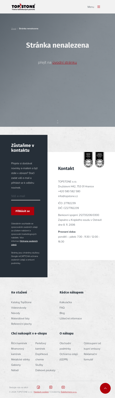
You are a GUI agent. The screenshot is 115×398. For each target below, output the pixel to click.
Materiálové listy (20, 318)
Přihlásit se (23, 211)
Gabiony (16, 365)
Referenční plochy (21, 324)
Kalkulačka (66, 302)
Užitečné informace (71, 318)
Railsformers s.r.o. (69, 391)
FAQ (62, 307)
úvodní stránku (64, 62)
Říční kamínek (19, 343)
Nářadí (15, 370)
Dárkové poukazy (45, 370)
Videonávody (18, 307)
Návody (15, 313)
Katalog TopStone (21, 302)
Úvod (13, 28)
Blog (62, 313)
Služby (39, 365)
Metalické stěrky (20, 359)
